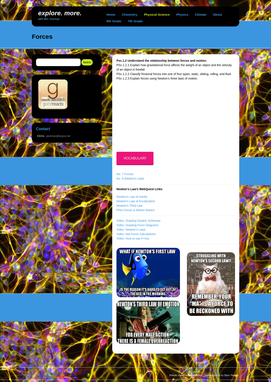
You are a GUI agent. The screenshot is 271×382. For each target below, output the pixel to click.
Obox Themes (231, 375)
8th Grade (113, 21)
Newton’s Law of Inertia (131, 196)
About (217, 14)
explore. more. (60, 13)
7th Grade (135, 21)
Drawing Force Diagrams (142, 225)
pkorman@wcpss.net (58, 136)
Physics (182, 14)
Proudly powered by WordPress (185, 375)
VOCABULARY (135, 158)
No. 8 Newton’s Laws (130, 178)
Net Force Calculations (141, 234)
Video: (121, 225)
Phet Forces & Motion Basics (135, 210)
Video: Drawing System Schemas (138, 220)
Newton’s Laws (135, 229)
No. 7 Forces (124, 174)
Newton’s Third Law (129, 205)
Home (110, 14)
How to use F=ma (137, 238)
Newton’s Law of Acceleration (135, 201)
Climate (200, 14)
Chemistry (129, 14)
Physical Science (157, 14)
